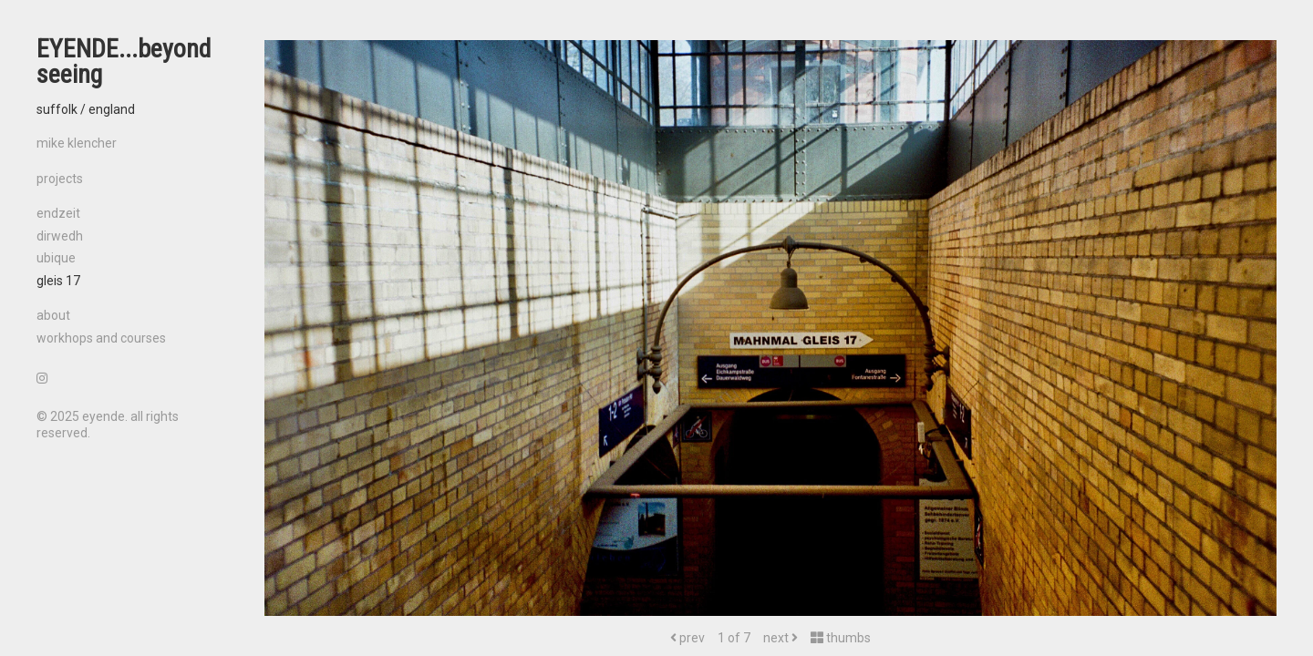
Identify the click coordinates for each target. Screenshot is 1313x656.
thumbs (841, 637)
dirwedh (59, 236)
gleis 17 (58, 280)
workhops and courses (101, 338)
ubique (56, 258)
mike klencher (76, 143)
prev (687, 637)
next (780, 637)
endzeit (58, 213)
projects (59, 178)
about (53, 315)
